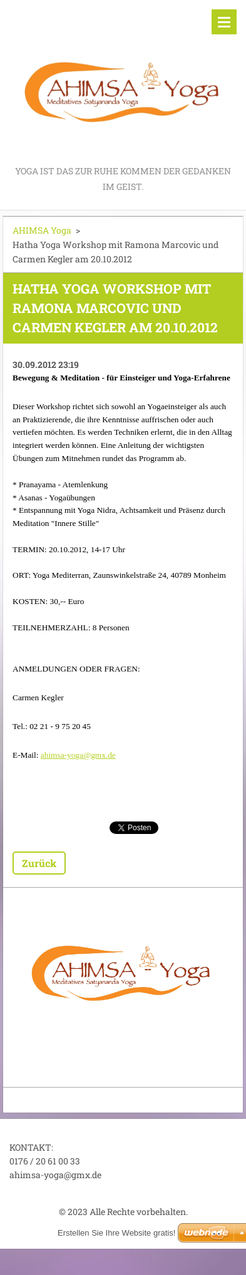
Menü (224, 21)
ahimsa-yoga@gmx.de (78, 755)
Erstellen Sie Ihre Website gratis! (116, 1233)
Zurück (39, 863)
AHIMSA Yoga (42, 230)
